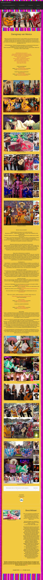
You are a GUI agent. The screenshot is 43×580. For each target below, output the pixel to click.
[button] (17, 488)
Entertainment (30, 5)
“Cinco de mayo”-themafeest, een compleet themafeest (21, 55)
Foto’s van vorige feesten (21, 61)
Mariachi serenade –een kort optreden (21, 56)
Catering (38, 5)
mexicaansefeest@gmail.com (22, 69)
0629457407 (18, 307)
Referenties (12, 8)
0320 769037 (22, 67)
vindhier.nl (21, 497)
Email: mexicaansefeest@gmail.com (9, 5)
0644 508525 (23, 68)
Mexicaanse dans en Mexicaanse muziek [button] (25, 8)
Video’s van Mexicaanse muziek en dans (21, 60)
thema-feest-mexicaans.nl (23, 285)
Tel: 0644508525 (22, 5)
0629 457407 (18, 68)
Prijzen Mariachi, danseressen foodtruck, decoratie (21, 54)
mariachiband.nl (21, 291)
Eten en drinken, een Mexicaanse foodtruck (21, 58)
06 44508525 (23, 307)
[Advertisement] (21, 577)
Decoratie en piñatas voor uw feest (21, 59)
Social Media (21, 494)
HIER (26, 565)
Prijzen (5, 8)
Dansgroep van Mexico (6, 2)
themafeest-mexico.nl (21, 287)
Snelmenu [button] (38, 8)
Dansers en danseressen (21, 57)
